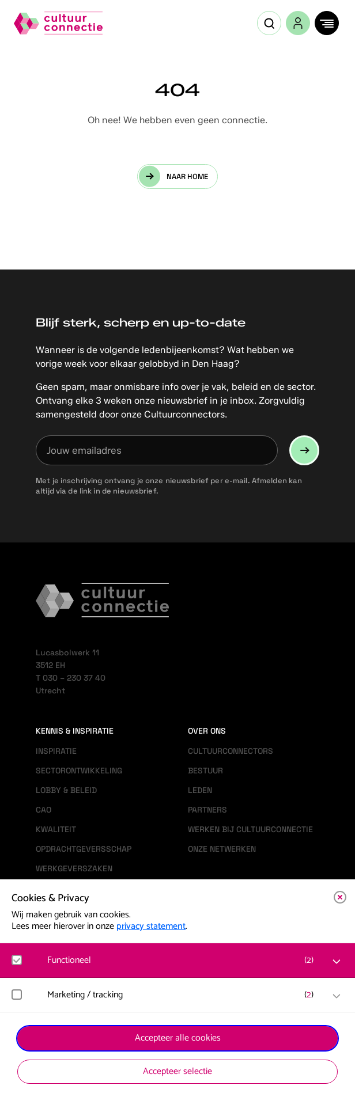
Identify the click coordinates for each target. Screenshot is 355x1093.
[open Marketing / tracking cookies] (336, 996)
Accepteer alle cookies (178, 1038)
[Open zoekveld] (269, 23)
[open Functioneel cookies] (336, 961)
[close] (340, 897)
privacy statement (151, 926)
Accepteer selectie (177, 1071)
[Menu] (327, 23)
